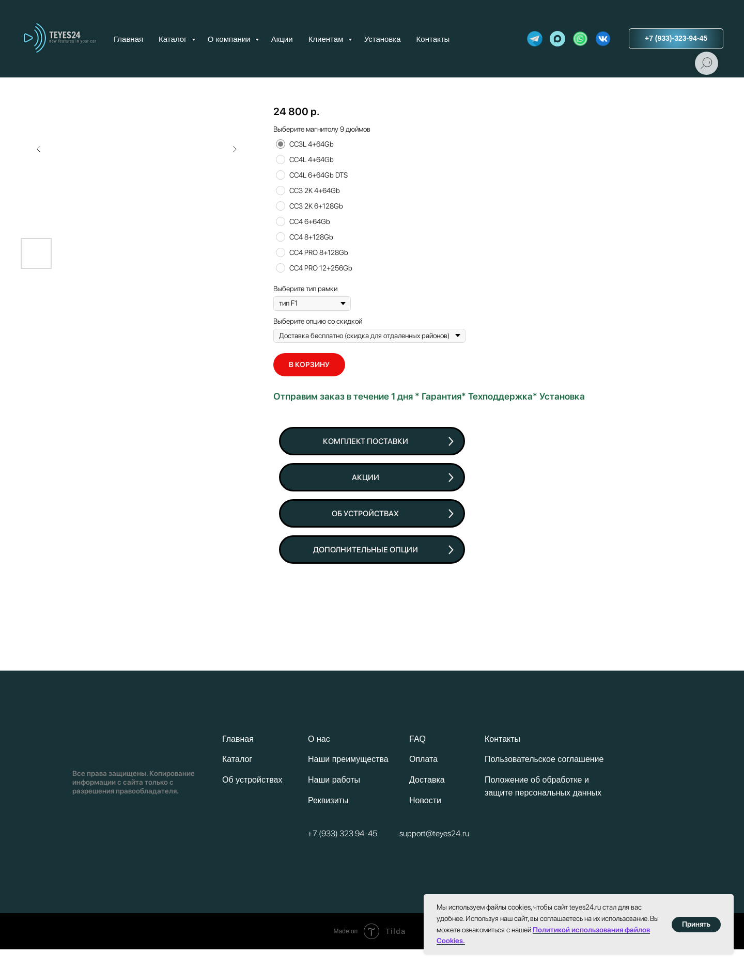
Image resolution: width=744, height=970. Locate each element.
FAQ (417, 739)
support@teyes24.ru (434, 833)
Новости (425, 800)
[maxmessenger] (557, 38)
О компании (230, 39)
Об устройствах (252, 779)
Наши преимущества (348, 759)
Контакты (433, 39)
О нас (319, 739)
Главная (128, 39)
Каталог (174, 39)
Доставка (427, 779)
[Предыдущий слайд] (39, 149)
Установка (382, 39)
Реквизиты (328, 800)
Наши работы (334, 779)
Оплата (423, 759)
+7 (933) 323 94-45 (342, 833)
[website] (534, 38)
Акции (282, 39)
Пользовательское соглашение (544, 759)
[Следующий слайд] (234, 149)
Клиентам (327, 39)
